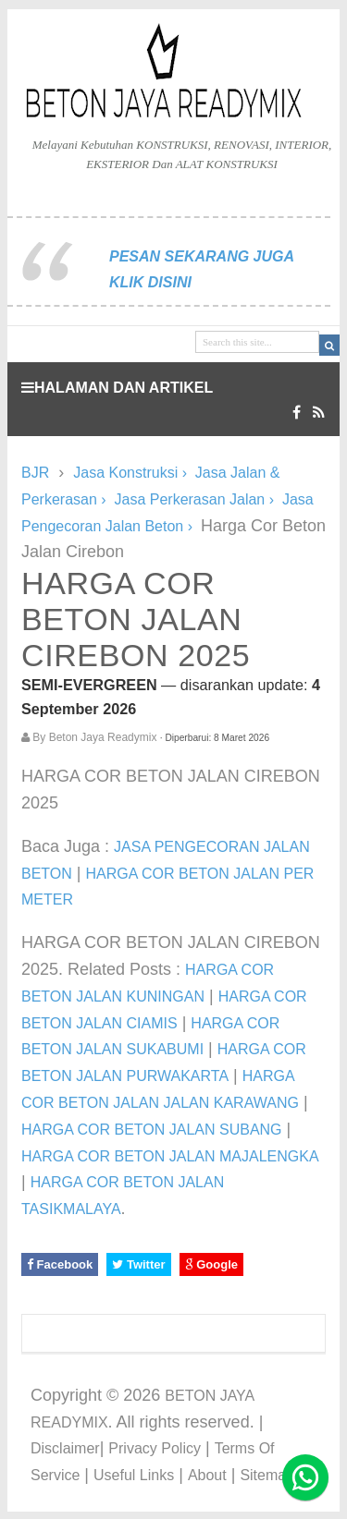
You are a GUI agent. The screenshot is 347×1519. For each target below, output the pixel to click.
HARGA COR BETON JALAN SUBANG (151, 1129)
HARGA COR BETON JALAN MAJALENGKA (170, 1156)
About (207, 1475)
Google (211, 1264)
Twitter (138, 1264)
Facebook (60, 1264)
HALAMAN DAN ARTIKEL (117, 387)
